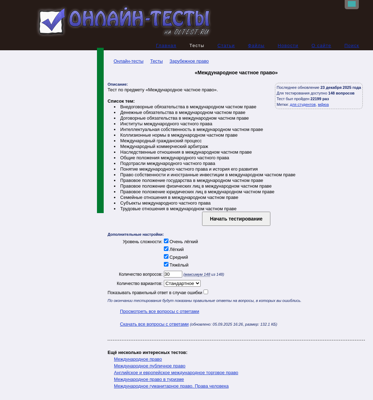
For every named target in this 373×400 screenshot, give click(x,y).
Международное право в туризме (149, 379)
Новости (288, 45)
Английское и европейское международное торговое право (176, 372)
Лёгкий (173, 249)
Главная (166, 45)
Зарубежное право (189, 61)
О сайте (321, 45)
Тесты (156, 61)
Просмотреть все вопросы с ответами (159, 311)
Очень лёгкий (180, 241)
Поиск (351, 45)
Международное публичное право (149, 365)
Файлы (256, 45)
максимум (197, 274)
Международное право (138, 359)
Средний (175, 257)
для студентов (303, 104)
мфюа (323, 104)
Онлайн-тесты (125, 61)
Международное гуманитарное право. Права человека (171, 386)
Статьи (226, 45)
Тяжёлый (175, 265)
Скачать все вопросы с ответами (154, 324)
